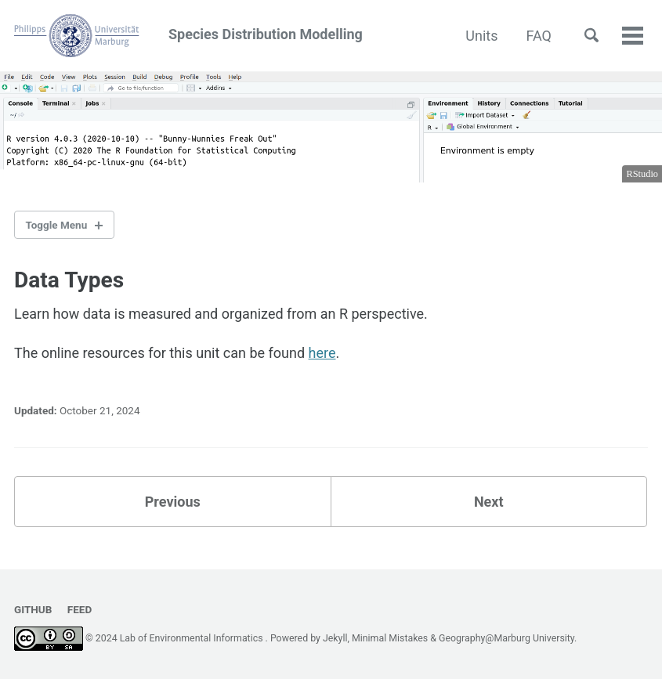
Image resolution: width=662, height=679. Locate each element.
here (322, 353)
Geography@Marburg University (506, 638)
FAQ (539, 35)
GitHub (33, 609)
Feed (79, 609)
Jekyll (335, 638)
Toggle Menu (57, 225)
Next (489, 501)
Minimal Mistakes (390, 638)
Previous (173, 501)
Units (481, 35)
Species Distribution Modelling (188, 35)
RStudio (642, 173)
